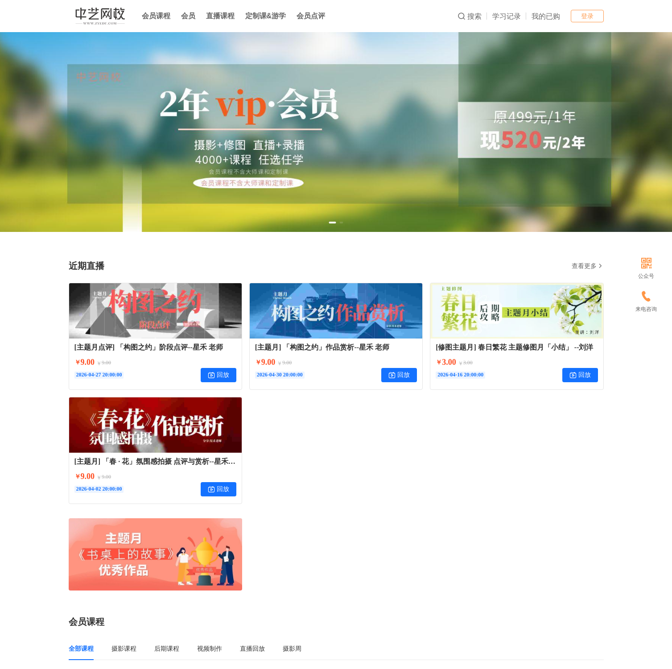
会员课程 (156, 16)
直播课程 (220, 16)
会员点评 (311, 16)
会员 (188, 16)
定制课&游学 (265, 16)
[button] (332, 222)
